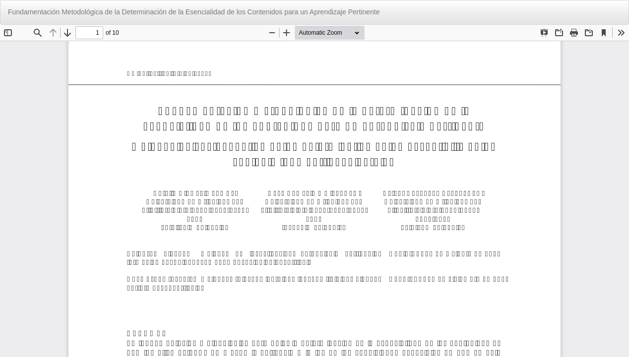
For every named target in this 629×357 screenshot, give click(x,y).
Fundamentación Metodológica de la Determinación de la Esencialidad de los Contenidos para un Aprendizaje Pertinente (193, 12)
